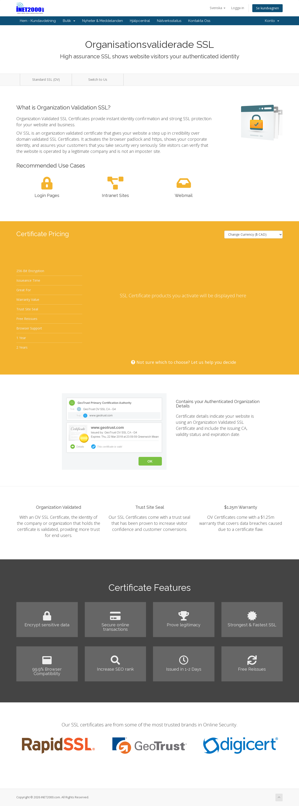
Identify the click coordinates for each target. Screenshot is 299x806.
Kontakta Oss (199, 21)
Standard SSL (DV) (46, 79)
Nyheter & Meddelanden (102, 21)
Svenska (217, 8)
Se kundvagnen (267, 8)
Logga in (237, 8)
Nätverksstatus (169, 21)
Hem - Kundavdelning (38, 21)
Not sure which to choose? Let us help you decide (183, 362)
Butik (69, 21)
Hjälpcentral (140, 21)
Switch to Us (97, 79)
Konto (272, 21)
